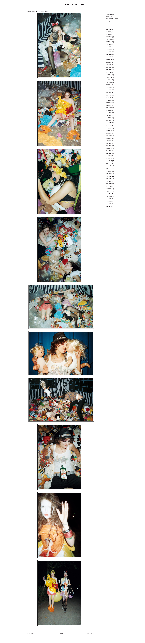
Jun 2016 (108, 34)
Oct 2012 (108, 118)
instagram (109, 21)
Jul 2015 (108, 57)
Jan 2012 (108, 140)
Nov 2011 (108, 145)
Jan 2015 (108, 64)
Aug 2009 (109, 206)
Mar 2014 (109, 82)
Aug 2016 (109, 29)
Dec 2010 (108, 173)
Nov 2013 (108, 90)
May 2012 (109, 130)
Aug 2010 (109, 183)
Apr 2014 (108, 80)
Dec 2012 (108, 113)
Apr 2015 (108, 62)
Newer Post (31, 633)
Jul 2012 (108, 125)
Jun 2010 (108, 189)
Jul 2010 (108, 186)
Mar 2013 (109, 107)
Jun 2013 (108, 100)
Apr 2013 (108, 105)
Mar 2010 (109, 196)
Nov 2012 (108, 115)
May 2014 (109, 77)
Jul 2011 (108, 156)
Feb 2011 (108, 168)
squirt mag (109, 16)
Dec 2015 (108, 44)
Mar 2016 (109, 39)
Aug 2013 (109, 95)
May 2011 (109, 161)
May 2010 (109, 191)
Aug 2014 (109, 69)
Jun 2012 (108, 128)
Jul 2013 (108, 97)
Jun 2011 (108, 158)
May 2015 (109, 59)
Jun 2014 (108, 75)
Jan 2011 (108, 171)
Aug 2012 (109, 123)
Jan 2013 (108, 110)
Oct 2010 (108, 178)
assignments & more (112, 18)
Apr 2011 (108, 163)
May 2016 (109, 37)
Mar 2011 (109, 166)
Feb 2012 (108, 138)
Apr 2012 (108, 133)
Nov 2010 (108, 176)
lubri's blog (73, 4)
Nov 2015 (108, 47)
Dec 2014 (108, 67)
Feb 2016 (108, 42)
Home (62, 633)
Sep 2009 (108, 204)
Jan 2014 (108, 87)
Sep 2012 (108, 120)
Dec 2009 (108, 199)
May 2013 (109, 102)
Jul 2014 (108, 72)
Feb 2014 (108, 85)
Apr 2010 (108, 194)
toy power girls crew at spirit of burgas (38, 11)
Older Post (92, 633)
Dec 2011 (108, 143)
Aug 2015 (109, 54)
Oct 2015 (108, 49)
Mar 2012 (109, 135)
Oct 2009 (108, 201)
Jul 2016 (108, 31)
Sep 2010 (108, 181)
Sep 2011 (108, 150)
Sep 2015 (108, 52)
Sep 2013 (108, 92)
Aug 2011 (109, 153)
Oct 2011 (108, 148)
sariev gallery (110, 14)
